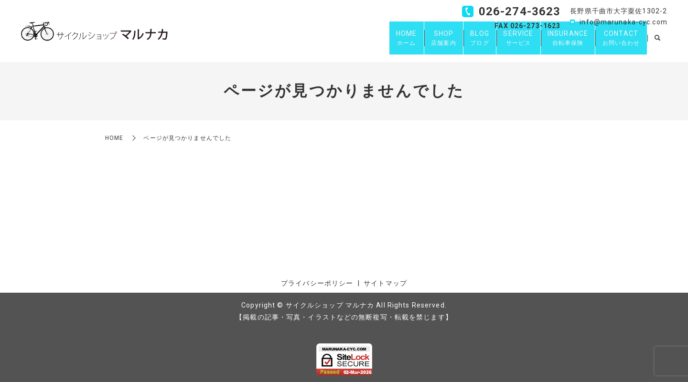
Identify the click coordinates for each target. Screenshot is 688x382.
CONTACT (618, 43)
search (657, 43)
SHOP (414, 43)
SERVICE (502, 43)
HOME (371, 43)
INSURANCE (558, 43)
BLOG (457, 43)
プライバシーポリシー (317, 283)
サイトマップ (385, 283)
